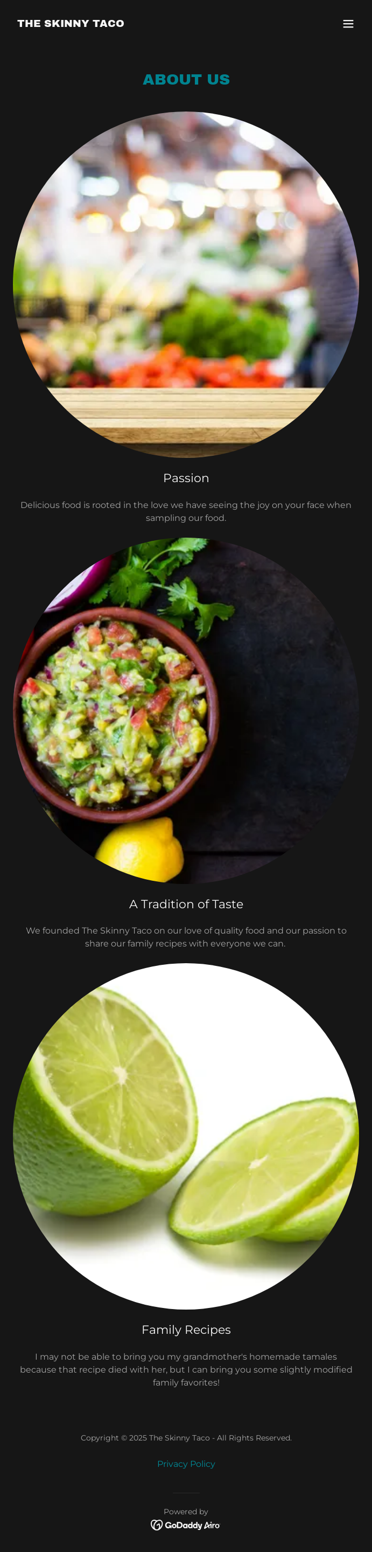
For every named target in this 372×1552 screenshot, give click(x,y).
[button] (348, 23)
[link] (70, 24)
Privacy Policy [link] (186, 1464)
